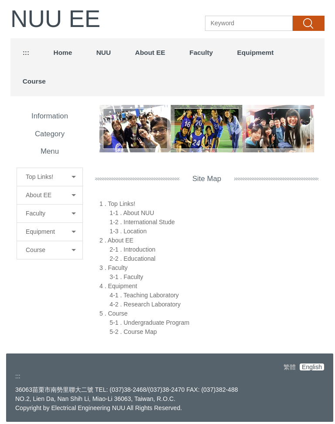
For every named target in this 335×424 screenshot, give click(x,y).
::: (26, 52)
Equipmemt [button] (255, 52)
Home (63, 52)
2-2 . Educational (132, 258)
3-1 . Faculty (126, 276)
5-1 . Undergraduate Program (149, 322)
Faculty (201, 52)
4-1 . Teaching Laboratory (144, 295)
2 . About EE (116, 240)
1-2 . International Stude (141, 222)
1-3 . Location (128, 231)
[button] (49, 177)
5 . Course (113, 313)
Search (308, 23)
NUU (103, 52)
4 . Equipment (118, 286)
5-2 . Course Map (133, 331)
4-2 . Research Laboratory (145, 304)
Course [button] (34, 81)
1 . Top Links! (117, 203)
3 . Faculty (113, 267)
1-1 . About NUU (131, 212)
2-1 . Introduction (132, 249)
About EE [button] (150, 52)
